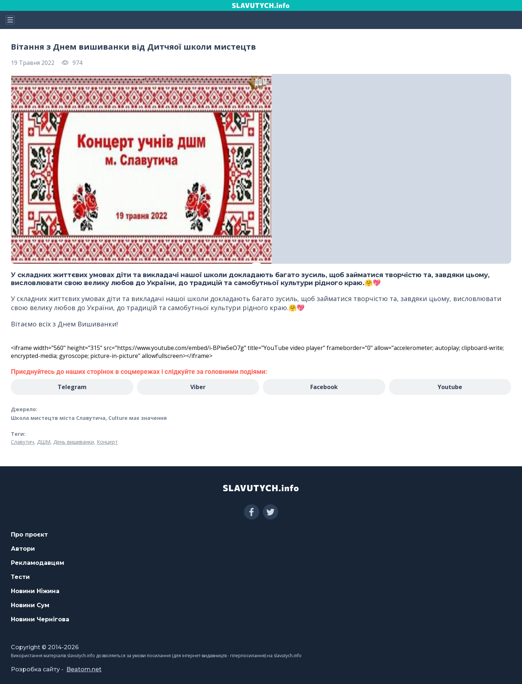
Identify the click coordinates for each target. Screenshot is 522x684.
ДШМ (43, 441)
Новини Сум (30, 605)
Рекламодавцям (37, 562)
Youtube (450, 387)
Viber (198, 387)
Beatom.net (84, 669)
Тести (20, 577)
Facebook (324, 387)
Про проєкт (29, 534)
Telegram (72, 387)
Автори (23, 548)
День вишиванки (73, 441)
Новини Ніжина (35, 591)
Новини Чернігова (40, 619)
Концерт (107, 441)
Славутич (22, 441)
